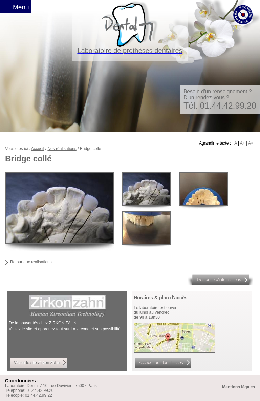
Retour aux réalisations (31, 262)
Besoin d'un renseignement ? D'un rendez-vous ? (219, 100)
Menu (21, 7)
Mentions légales (238, 387)
